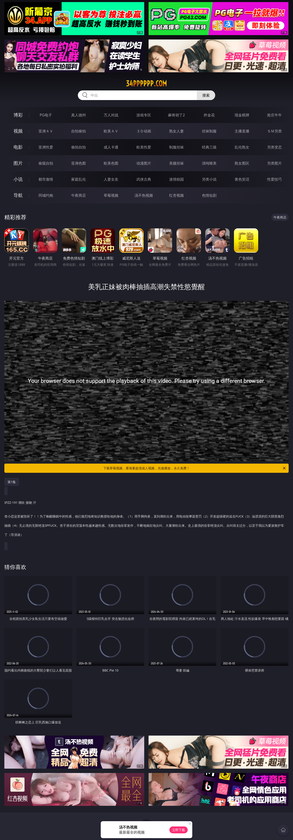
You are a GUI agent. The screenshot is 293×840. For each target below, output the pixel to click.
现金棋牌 (242, 115)
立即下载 (178, 830)
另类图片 (274, 163)
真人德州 (78, 115)
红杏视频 (176, 195)
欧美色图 (111, 163)
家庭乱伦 (78, 179)
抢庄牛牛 (274, 115)
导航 (18, 195)
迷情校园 (176, 179)
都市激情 (45, 179)
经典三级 (209, 147)
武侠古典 (143, 179)
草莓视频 (111, 195)
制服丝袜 (176, 147)
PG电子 (46, 115)
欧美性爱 (143, 147)
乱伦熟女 (242, 147)
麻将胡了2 (176, 115)
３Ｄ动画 (143, 131)
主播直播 (242, 131)
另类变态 (274, 147)
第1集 (12, 482)
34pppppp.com (146, 83)
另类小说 (209, 179)
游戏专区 (143, 115)
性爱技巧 (274, 179)
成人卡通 (111, 147)
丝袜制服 (209, 131)
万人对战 (111, 115)
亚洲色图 (78, 163)
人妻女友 (111, 179)
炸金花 (209, 115)
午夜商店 (78, 195)
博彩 (18, 115)
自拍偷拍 (78, 131)
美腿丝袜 (176, 163)
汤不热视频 (144, 195)
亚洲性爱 (45, 147)
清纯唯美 (209, 163)
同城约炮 (45, 195)
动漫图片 (143, 163)
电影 (18, 147)
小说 (18, 179)
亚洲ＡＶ (45, 131)
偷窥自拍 (45, 163)
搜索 (206, 95)
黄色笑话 (242, 179)
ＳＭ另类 (274, 131)
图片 (18, 163)
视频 (18, 131)
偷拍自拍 (78, 147)
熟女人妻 (176, 131)
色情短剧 (209, 195)
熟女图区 (242, 163)
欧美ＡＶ (111, 131)
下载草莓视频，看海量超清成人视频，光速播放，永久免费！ (194, 468)
